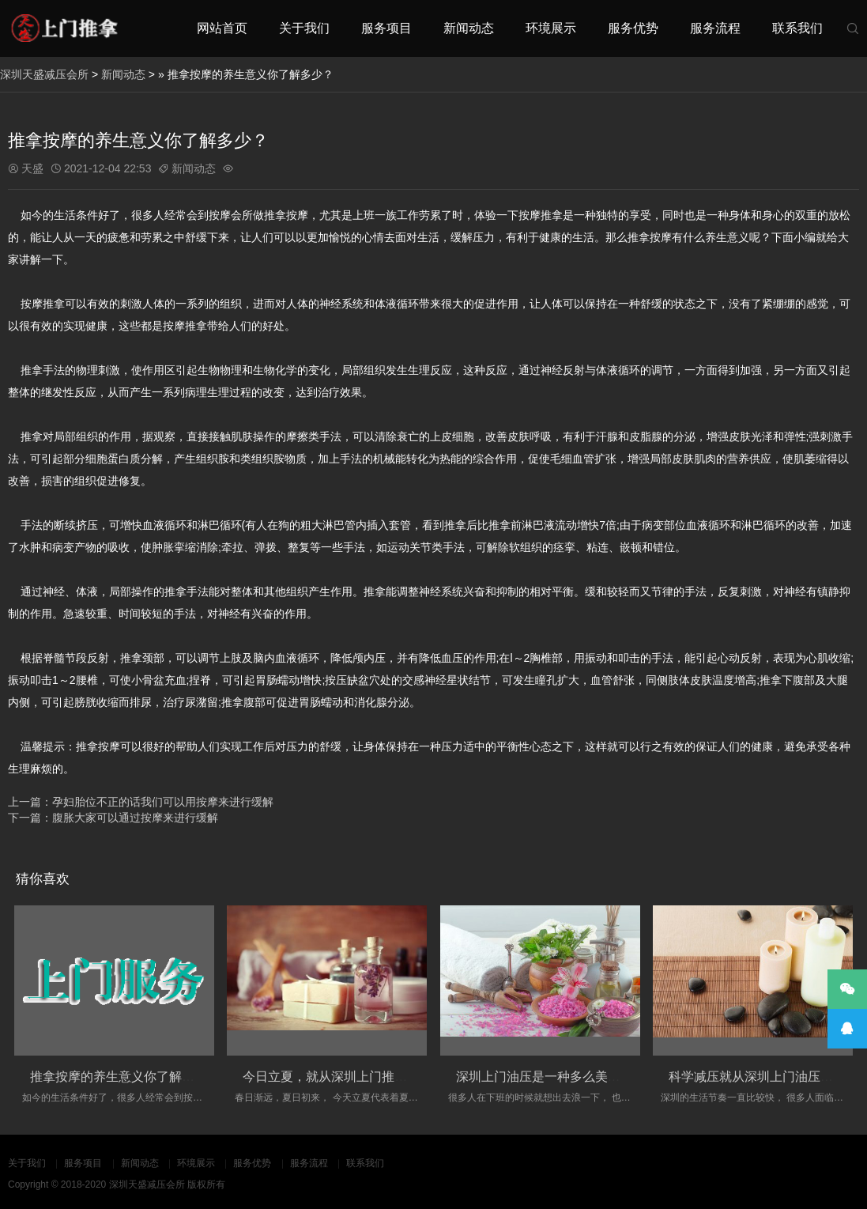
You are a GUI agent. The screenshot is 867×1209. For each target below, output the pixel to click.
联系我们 (797, 28)
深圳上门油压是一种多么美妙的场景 (557, 1076)
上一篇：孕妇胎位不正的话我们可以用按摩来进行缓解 (140, 801)
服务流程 (715, 28)
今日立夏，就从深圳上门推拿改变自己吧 (356, 1076)
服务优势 (633, 28)
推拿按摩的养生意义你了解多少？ (125, 1076)
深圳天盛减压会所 (44, 74)
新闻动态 (468, 28)
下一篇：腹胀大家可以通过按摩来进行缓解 (113, 817)
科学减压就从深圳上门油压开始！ (763, 1076)
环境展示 (551, 28)
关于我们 (304, 28)
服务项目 (386, 28)
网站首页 (222, 28)
